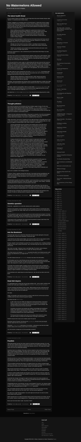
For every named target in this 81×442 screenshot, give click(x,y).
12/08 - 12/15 (61, 217)
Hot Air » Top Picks (61, 89)
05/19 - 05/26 (61, 287)
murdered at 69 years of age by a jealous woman (36, 322)
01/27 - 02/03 (61, 319)
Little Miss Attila (61, 144)
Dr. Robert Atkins (16, 325)
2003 (58, 207)
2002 (58, 209)
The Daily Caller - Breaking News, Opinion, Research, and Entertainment (64, 29)
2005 (58, 203)
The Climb (31, 253)
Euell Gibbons (31, 284)
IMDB (43, 424)
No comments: (25, 95)
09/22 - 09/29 (61, 251)
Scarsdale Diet (31, 321)
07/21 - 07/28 (61, 269)
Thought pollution (14, 104)
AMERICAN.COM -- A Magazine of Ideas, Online (64, 114)
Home (29, 409)
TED (43, 422)
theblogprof (60, 148)
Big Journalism (60, 109)
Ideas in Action (60, 135)
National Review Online (62, 55)
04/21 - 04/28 (61, 295)
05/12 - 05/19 (61, 289)
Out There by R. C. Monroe (47, 435)
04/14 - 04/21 (61, 297)
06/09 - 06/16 (61, 281)
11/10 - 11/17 (61, 237)
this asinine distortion (46, 107)
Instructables (44, 427)
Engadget (44, 430)
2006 (58, 201)
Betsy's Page (60, 97)
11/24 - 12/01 (61, 233)
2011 (58, 191)
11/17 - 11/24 (61, 235)
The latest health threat (16, 16)
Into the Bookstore (15, 232)
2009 (58, 195)
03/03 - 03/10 (61, 309)
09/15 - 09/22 (61, 253)
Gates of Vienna (61, 139)
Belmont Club (60, 76)
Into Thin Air (25, 252)
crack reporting (36, 107)
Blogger (54, 439)
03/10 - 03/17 (61, 307)
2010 (58, 193)
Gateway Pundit (61, 152)
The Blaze (59, 101)
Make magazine (45, 425)
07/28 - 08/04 (61, 267)
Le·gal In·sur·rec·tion (62, 19)
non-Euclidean (30, 386)
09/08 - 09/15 (61, 255)
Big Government (61, 105)
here (41, 122)
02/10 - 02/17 (61, 315)
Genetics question (15, 203)
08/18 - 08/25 (61, 261)
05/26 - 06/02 (61, 285)
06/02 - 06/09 (61, 283)
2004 (58, 205)
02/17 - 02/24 (61, 313)
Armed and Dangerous (62, 68)
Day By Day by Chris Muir (47, 433)
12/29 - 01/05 (61, 211)
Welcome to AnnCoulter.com (64, 165)
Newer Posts (11, 409)
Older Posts (48, 409)
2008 (58, 197)
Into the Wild (23, 257)
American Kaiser (25, 92)
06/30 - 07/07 (61, 275)
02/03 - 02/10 (61, 317)
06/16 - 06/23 (61, 279)
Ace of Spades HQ (61, 85)
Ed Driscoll (59, 81)
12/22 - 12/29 (61, 213)
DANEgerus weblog (61, 123)
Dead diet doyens (14, 281)
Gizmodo (43, 432)
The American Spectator (63, 175)
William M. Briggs (61, 168)
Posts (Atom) (32, 413)
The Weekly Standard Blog (63, 159)
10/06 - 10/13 (61, 247)
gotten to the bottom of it (31, 89)
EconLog (59, 59)
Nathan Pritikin (19, 299)
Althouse (59, 38)
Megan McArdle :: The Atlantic (64, 119)
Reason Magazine (61, 15)
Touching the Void (38, 253)
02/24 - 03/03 (61, 311)
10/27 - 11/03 (61, 241)
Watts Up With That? (62, 23)
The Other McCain (61, 34)
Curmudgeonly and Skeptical (64, 93)
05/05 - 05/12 (61, 291)
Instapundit (59, 72)
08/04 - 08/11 (61, 265)
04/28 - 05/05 (61, 293)
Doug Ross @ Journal (62, 42)
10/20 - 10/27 (61, 243)
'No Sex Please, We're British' (40, 86)
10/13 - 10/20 (61, 245)
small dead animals (61, 131)
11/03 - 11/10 (61, 239)
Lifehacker (44, 429)
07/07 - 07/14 (61, 273)
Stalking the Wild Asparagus (41, 284)
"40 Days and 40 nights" (36, 71)
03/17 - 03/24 (61, 305)
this (22, 27)
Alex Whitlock (17, 92)
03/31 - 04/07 (61, 301)
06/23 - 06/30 (61, 277)
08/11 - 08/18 (61, 263)
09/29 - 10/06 (61, 249)
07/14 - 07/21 (61, 271)
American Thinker (61, 46)
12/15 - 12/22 (61, 215)
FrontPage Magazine (62, 51)
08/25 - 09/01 (61, 259)
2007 (58, 199)
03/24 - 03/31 (61, 303)
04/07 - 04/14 (61, 299)
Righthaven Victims (61, 127)
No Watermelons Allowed (23, 5)
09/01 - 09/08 (61, 257)
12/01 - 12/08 (61, 219)
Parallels (11, 341)
